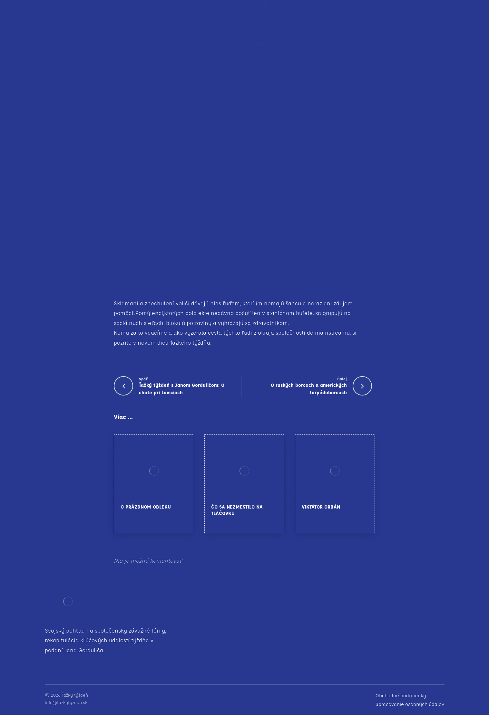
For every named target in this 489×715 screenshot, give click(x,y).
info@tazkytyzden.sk (66, 702)
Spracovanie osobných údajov (410, 704)
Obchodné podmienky (401, 695)
